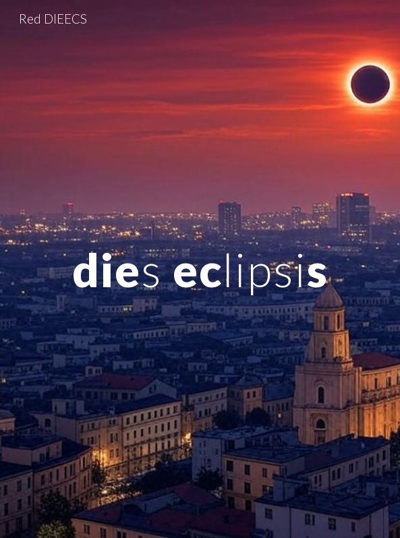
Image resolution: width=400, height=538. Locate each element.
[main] (200, 269)
